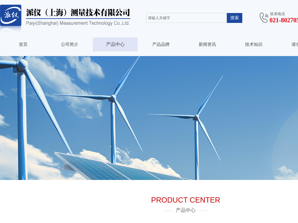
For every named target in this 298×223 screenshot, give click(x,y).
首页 (23, 44)
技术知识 (253, 44)
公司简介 (69, 44)
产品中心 (115, 44)
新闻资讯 (207, 44)
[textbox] (186, 18)
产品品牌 (161, 44)
